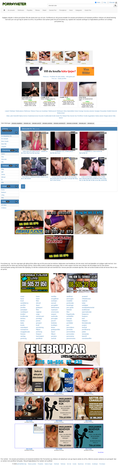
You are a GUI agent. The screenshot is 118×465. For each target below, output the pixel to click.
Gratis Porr (59, 116)
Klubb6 (109, 111)
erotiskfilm (70, 316)
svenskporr (24, 327)
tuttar (83, 303)
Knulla (85, 116)
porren (38, 321)
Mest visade (4, 141)
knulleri (22, 314)
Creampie (69, 178)
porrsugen (70, 299)
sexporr (53, 314)
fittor (37, 301)
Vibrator (58, 180)
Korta (2, 190)
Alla (2, 162)
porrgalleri (54, 305)
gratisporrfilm (55, 329)
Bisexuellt (91, 178)
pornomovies (71, 338)
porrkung (39, 332)
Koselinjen (45, 111)
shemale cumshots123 (59, 123)
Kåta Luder (9, 116)
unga (38, 314)
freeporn (85, 316)
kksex (53, 327)
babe (22, 323)
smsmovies (55, 312)
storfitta (53, 296)
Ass (23, 178)
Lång (2, 195)
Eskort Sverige (79, 111)
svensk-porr (40, 316)
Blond (97, 178)
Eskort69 (16, 116)
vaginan (38, 312)
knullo (22, 325)
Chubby (104, 178)
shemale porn (82, 123)
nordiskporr (24, 312)
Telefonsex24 (52, 111)
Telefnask (63, 464)
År (2, 179)
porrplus (54, 336)
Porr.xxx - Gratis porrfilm (59, 78)
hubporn (69, 321)
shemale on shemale (72, 123)
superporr (54, 310)
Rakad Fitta (66, 116)
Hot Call (69, 464)
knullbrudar (24, 316)
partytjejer (23, 310)
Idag (2, 169)
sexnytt (53, 303)
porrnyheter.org (21, 464)
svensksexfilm (87, 338)
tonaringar (70, 305)
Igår (2, 172)
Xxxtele (74, 464)
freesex (22, 334)
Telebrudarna (20, 111)
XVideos (3, 208)
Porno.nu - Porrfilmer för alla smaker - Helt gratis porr (59, 76)
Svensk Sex (73, 116)
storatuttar (85, 334)
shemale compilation (17, 123)
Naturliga (36, 153)
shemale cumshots (47, 123)
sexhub (84, 327)
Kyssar (96, 180)
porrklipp (39, 318)
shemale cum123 (36, 123)
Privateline (40, 464)
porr (68, 325)
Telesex (33, 111)
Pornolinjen (102, 464)
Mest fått (3, 144)
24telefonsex (86, 299)
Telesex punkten (32, 464)
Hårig (75, 178)
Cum (82, 180)
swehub (84, 301)
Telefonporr (60, 111)
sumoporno (24, 329)
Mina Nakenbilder (69, 111)
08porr (53, 334)
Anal (82, 153)
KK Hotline (88, 464)
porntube (70, 329)
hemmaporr (40, 336)
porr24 (53, 321)
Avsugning (61, 178)
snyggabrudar (25, 332)
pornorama (70, 336)
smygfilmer (55, 299)
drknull (38, 303)
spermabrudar (87, 312)
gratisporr (39, 307)
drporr (53, 332)
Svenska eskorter (89, 111)
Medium (3, 192)
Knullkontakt (47, 116)
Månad (3, 177)
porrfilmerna (86, 329)
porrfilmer (39, 338)
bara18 (84, 336)
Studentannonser (33, 116)
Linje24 (7, 111)
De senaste (4, 138)
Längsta (3, 146)
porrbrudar (70, 303)
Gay (105, 2)
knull (22, 301)
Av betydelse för (6, 136)
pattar (84, 332)
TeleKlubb (56, 464)
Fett (91, 180)
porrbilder (70, 323)
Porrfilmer (80, 116)
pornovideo (70, 334)
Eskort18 (114, 111)
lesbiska (54, 323)
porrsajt (69, 318)
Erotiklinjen (95, 464)
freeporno (85, 314)
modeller (69, 301)
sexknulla (54, 316)
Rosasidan (103, 111)
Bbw (85, 178)
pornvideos (70, 327)
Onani (29, 153)
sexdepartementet (88, 307)
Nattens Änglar (48, 464)
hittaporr (85, 321)
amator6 (85, 296)
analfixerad (85, 310)
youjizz (84, 325)
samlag (22, 336)
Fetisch (24, 153)
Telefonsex (27, 111)
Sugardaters (91, 116)
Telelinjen (12, 111)
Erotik (53, 116)
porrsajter (54, 318)
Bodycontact (61, 113)
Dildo (53, 153)
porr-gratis (70, 307)
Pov (52, 180)
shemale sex (91, 123)
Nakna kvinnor (23, 116)
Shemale (112, 2)
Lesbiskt (102, 180)
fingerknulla (70, 314)
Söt (85, 153)
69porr (38, 329)
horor (38, 296)
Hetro (98, 2)
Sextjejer (97, 111)
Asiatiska (54, 178)
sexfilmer (70, 296)
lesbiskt (69, 310)
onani (22, 296)
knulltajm (54, 325)
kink (83, 318)
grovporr (39, 323)
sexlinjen (54, 301)
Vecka (3, 174)
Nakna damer (99, 116)
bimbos (22, 318)
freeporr (38, 334)
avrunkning (40, 327)
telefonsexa (55, 307)
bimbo (22, 321)
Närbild (28, 178)
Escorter (41, 116)
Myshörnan (81, 464)
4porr (38, 305)
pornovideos (71, 332)
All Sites (3, 205)
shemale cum (27, 123)
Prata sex (38, 111)
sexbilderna (24, 303)
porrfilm (23, 305)
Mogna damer (108, 116)
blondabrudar (86, 323)
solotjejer (85, 305)
